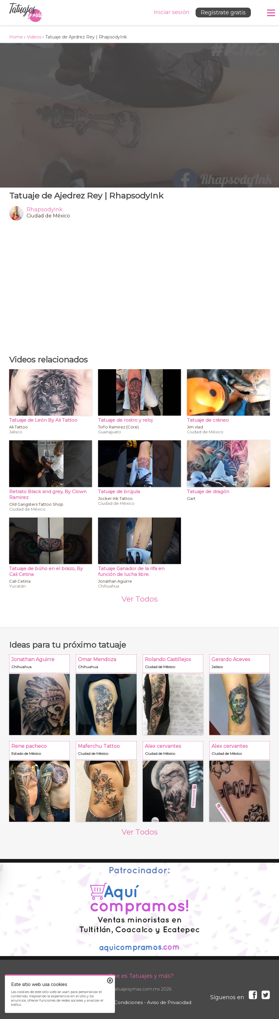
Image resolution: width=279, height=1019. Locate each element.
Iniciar (171, 12)
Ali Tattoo (18, 426)
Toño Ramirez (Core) (118, 426)
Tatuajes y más (26, 13)
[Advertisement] (139, 287)
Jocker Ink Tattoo (115, 498)
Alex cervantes (175, 752)
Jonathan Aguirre (115, 581)
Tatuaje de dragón (208, 491)
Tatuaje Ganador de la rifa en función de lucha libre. (131, 571)
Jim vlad (195, 426)
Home (16, 37)
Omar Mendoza (108, 666)
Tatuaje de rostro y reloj (125, 420)
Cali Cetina (20, 581)
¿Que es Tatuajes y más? (139, 976)
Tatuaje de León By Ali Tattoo (43, 420)
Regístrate (223, 12)
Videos (34, 37)
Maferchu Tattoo (108, 752)
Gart (191, 498)
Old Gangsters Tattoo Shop (36, 504)
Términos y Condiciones (115, 1002)
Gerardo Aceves (241, 666)
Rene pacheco (41, 752)
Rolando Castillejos (175, 666)
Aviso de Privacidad (169, 1002)
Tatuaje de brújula (119, 491)
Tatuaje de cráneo (208, 420)
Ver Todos (140, 599)
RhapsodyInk (45, 209)
